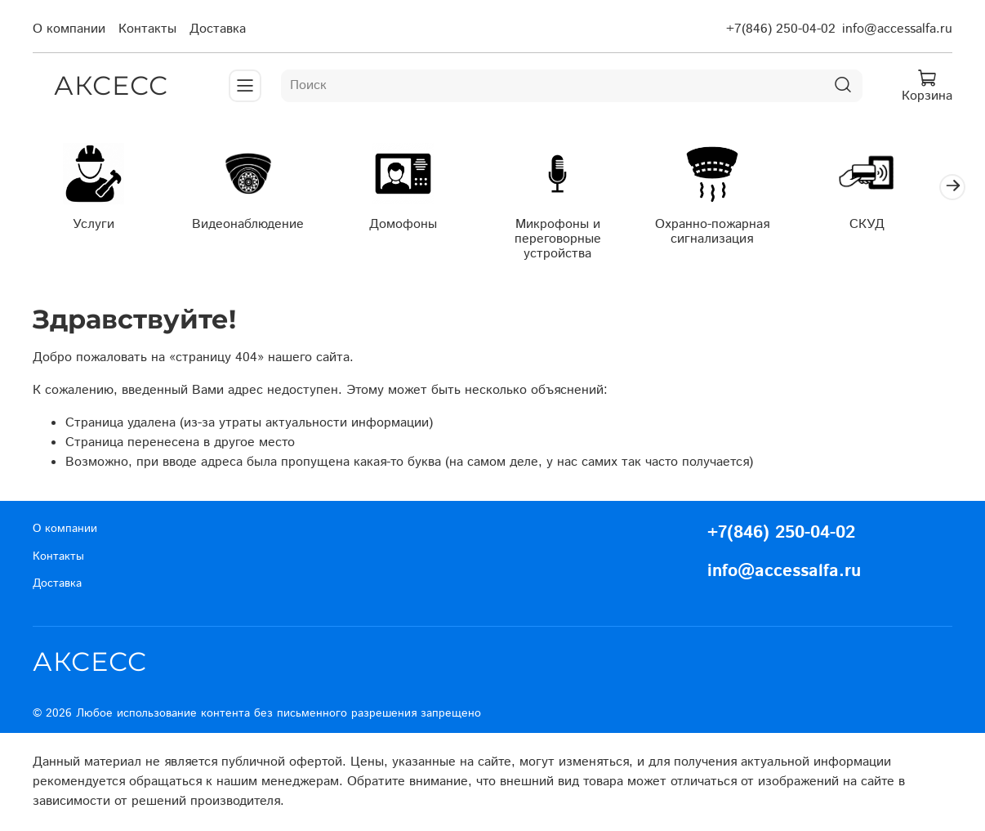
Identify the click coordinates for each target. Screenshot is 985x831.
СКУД (889, 226)
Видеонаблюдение (254, 226)
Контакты (147, 29)
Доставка (217, 29)
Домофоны (413, 226)
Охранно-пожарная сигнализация (730, 233)
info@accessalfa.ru (897, 29)
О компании (69, 29)
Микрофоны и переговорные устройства (571, 241)
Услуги (96, 226)
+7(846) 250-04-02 (781, 29)
